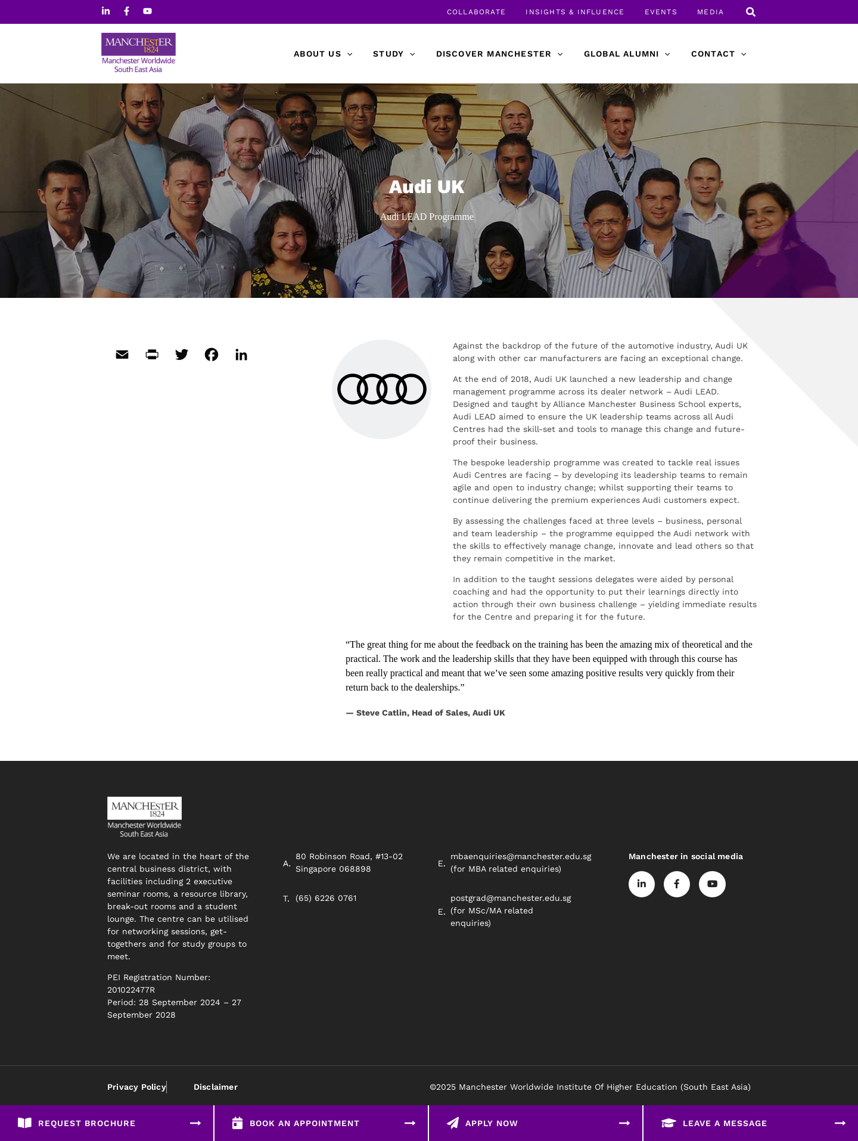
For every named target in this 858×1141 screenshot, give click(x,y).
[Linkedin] (105, 11)
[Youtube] (147, 11)
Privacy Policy (136, 1087)
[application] (365, 53)
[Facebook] (126, 11)
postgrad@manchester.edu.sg (510, 898)
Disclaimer (215, 1087)
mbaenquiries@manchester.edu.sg (520, 856)
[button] (751, 13)
